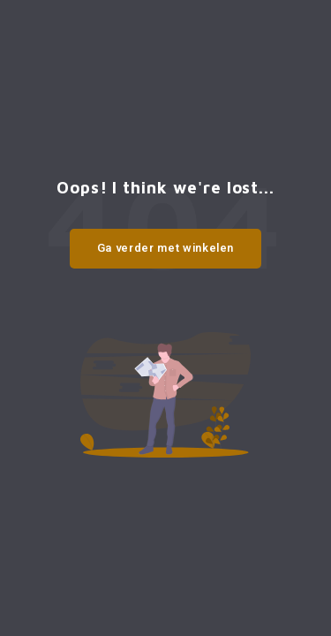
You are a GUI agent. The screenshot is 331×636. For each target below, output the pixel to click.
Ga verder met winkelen (165, 247)
